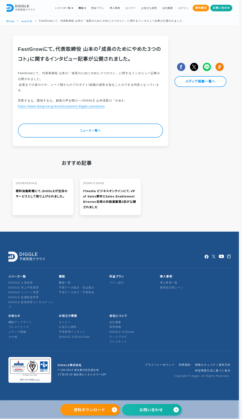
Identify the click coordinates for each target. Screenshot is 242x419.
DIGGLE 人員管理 (20, 282)
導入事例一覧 (169, 282)
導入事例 (115, 8)
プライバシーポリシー (160, 364)
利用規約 (185, 364)
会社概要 (167, 8)
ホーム (10, 20)
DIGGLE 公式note (121, 331)
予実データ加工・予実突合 (76, 292)
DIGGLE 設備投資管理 (23, 297)
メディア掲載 (17, 331)
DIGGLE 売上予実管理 (23, 287)
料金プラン (97, 8)
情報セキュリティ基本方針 (213, 364)
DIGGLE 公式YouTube (75, 336)
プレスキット (118, 341)
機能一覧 (65, 282)
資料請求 (201, 7)
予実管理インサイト (72, 331)
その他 (12, 336)
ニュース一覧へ (90, 130)
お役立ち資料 (149, 8)
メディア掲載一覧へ (200, 81)
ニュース (26, 20)
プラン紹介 (116, 282)
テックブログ (118, 336)
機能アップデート (20, 322)
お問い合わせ (221, 7)
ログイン (183, 8)
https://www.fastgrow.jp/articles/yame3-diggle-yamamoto (61, 106)
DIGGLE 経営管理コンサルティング (30, 305)
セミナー (130, 8)
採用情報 (115, 326)
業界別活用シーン (172, 287)
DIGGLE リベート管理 (23, 292)
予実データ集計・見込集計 (76, 287)
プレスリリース (18, 326)
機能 (80, 8)
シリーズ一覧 (63, 8)
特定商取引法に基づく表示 (213, 370)
